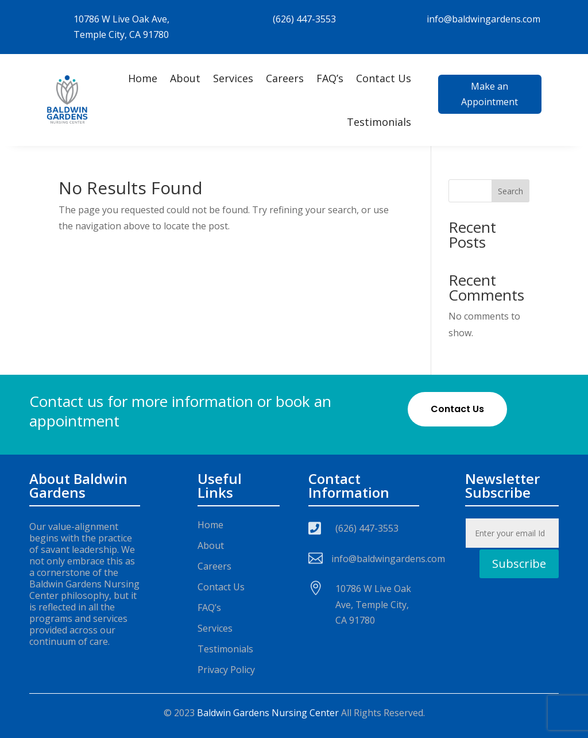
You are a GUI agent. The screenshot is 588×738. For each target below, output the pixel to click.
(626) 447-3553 (304, 19)
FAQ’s (329, 78)
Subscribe (519, 563)
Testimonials (379, 122)
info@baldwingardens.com (483, 19)
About (185, 78)
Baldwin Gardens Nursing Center (268, 712)
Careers (285, 78)
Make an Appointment (489, 94)
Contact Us (383, 78)
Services (233, 78)
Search (510, 191)
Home (142, 78)
